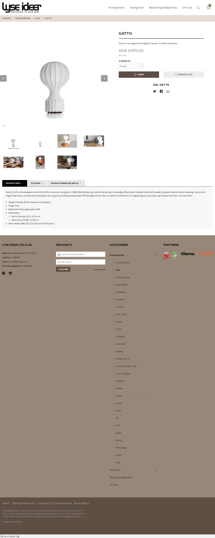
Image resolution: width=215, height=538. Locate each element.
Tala (118, 462)
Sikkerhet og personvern (54, 503)
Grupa (119, 396)
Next (104, 78)
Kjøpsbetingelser (23, 503)
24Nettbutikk (17, 522)
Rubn (118, 455)
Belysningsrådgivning (121, 477)
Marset (119, 388)
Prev (3, 78)
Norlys (119, 440)
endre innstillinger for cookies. (69, 516)
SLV (118, 425)
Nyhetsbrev (81, 503)
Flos (118, 270)
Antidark (120, 336)
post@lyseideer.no (18, 261)
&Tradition (121, 292)
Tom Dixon (121, 314)
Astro (118, 410)
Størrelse (124, 61)
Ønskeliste (183, 74)
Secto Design (123, 277)
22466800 (15, 257)
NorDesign (121, 447)
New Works (122, 284)
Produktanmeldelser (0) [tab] (64, 183)
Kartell (119, 321)
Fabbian (120, 381)
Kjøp (139, 74)
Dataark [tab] (36, 183)
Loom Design (123, 373)
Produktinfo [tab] (13, 183)
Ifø (117, 418)
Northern (120, 299)
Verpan (119, 351)
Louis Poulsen (123, 262)
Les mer (50, 516)
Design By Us (123, 359)
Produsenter (117, 255)
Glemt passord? (99, 269)
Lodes (119, 403)
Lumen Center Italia (126, 366)
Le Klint (120, 307)
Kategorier (115, 470)
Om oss (114, 484)
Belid (118, 433)
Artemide (121, 344)
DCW (118, 329)
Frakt (5, 503)
